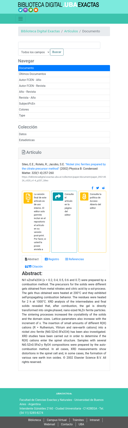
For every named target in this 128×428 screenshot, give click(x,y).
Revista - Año (27, 97)
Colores (24, 109)
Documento (26, 68)
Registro (52, 259)
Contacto (67, 424)
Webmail (49, 424)
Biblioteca (34, 420)
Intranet (95, 420)
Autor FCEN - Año (30, 80)
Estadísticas (27, 140)
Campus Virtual (57, 420)
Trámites (78, 420)
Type (22, 115)
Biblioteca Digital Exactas (40, 31)
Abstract (32, 259)
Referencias (74, 259)
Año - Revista (27, 91)
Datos (23, 134)
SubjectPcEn (27, 103)
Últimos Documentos (32, 74)
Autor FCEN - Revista (32, 86)
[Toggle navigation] (20, 18)
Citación (34, 266)
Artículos (71, 31)
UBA (81, 424)
